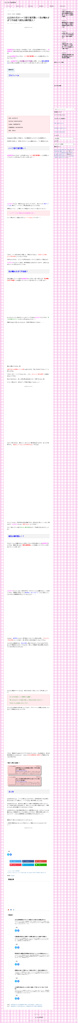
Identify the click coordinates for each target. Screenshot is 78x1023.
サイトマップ (9, 6)
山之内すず (31, 872)
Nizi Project (30, 6)
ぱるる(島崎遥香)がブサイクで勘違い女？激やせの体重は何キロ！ (30, 919)
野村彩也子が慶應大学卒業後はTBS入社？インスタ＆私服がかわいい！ (32, 953)
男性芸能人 (52, 6)
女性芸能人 (41, 6)
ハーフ (19, 872)
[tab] (8, 909)
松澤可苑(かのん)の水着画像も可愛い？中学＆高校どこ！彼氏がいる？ (26, 1004)
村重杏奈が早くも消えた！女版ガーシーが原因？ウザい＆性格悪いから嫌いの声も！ (68, 46)
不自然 (22, 872)
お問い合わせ (62, 6)
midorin (12, 875)
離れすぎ (42, 872)
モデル (13, 870)
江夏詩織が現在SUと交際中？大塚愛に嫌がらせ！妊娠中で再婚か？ (31, 936)
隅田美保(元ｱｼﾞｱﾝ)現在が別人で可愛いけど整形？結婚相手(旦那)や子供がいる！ (68, 25)
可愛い (25, 872)
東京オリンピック (19, 6)
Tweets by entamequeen (59, 131)
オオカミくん (15, 872)
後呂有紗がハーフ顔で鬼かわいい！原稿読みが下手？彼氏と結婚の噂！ (27, 1006)
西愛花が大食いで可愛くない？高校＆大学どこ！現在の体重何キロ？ (31, 970)
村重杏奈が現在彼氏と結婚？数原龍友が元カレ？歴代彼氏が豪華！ (68, 56)
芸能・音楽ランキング (59, 123)
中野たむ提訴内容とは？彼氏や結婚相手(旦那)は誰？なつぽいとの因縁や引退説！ (68, 14)
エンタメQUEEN (10, 2)
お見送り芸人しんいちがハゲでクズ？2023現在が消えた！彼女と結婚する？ (68, 35)
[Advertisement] (28, 39)
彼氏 (34, 872)
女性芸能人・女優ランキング (60, 128)
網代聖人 (38, 872)
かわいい (10, 872)
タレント (10, 870)
